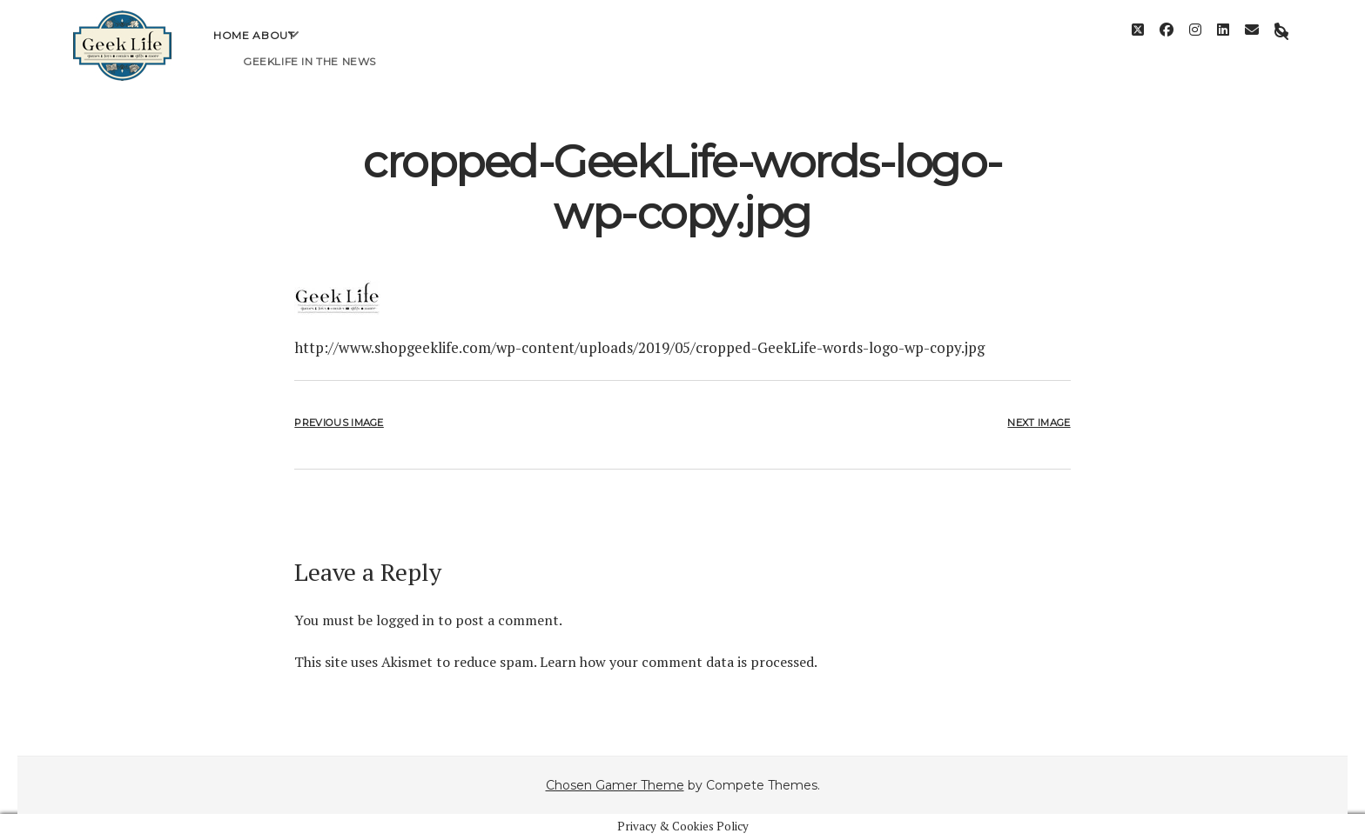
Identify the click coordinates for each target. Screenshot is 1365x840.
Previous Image (338, 423)
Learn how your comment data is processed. (678, 661)
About (273, 48)
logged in (405, 620)
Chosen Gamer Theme (615, 785)
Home (231, 48)
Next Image (1038, 423)
